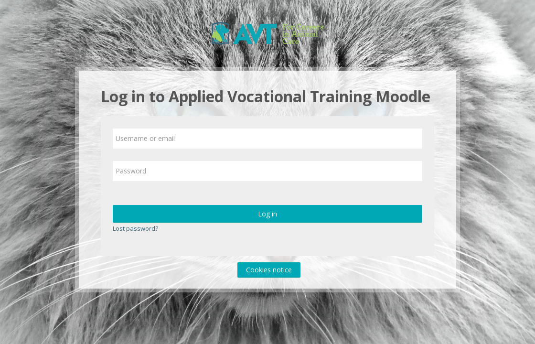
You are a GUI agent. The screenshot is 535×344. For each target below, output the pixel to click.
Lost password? (135, 228)
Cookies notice (269, 269)
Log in (267, 213)
